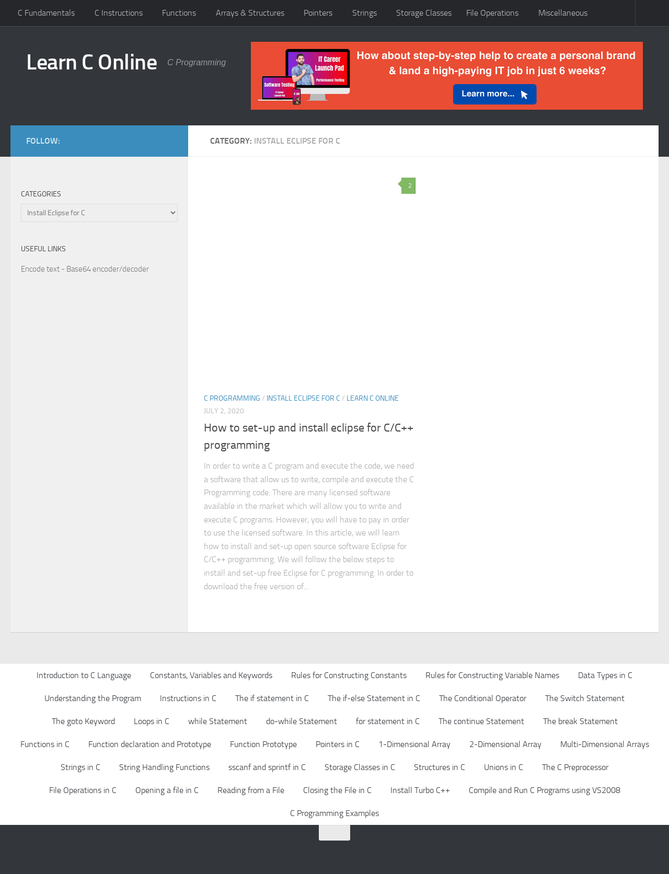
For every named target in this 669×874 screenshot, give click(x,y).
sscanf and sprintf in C (267, 767)
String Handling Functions (164, 767)
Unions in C (503, 767)
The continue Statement (481, 721)
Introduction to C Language (84, 675)
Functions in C (45, 744)
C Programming (232, 398)
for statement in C (388, 721)
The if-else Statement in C (374, 698)
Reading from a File (250, 790)
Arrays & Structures (250, 13)
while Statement (217, 721)
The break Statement (580, 721)
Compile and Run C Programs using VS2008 (544, 790)
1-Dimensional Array (414, 744)
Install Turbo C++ (420, 790)
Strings (364, 13)
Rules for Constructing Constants (349, 675)
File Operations (492, 13)
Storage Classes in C (360, 767)
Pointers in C (338, 744)
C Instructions (119, 13)
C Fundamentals (46, 13)
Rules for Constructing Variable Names (492, 675)
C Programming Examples (334, 813)
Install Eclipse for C (303, 398)
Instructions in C (188, 698)
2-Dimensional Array (505, 744)
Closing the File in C (337, 790)
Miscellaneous (562, 13)
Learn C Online (91, 62)
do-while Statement (301, 721)
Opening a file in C (167, 790)
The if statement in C (272, 698)
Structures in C (439, 767)
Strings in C (80, 767)
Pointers (318, 13)
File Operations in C (83, 790)
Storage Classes (424, 13)
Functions (179, 13)
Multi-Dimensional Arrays (604, 744)
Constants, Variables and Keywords (211, 675)
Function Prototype (263, 744)
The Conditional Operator (482, 698)
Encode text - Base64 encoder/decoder (85, 269)
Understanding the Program (92, 698)
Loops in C (151, 721)
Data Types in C (605, 675)
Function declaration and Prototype (149, 744)
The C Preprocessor (575, 767)
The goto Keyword (83, 721)
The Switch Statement (585, 698)
